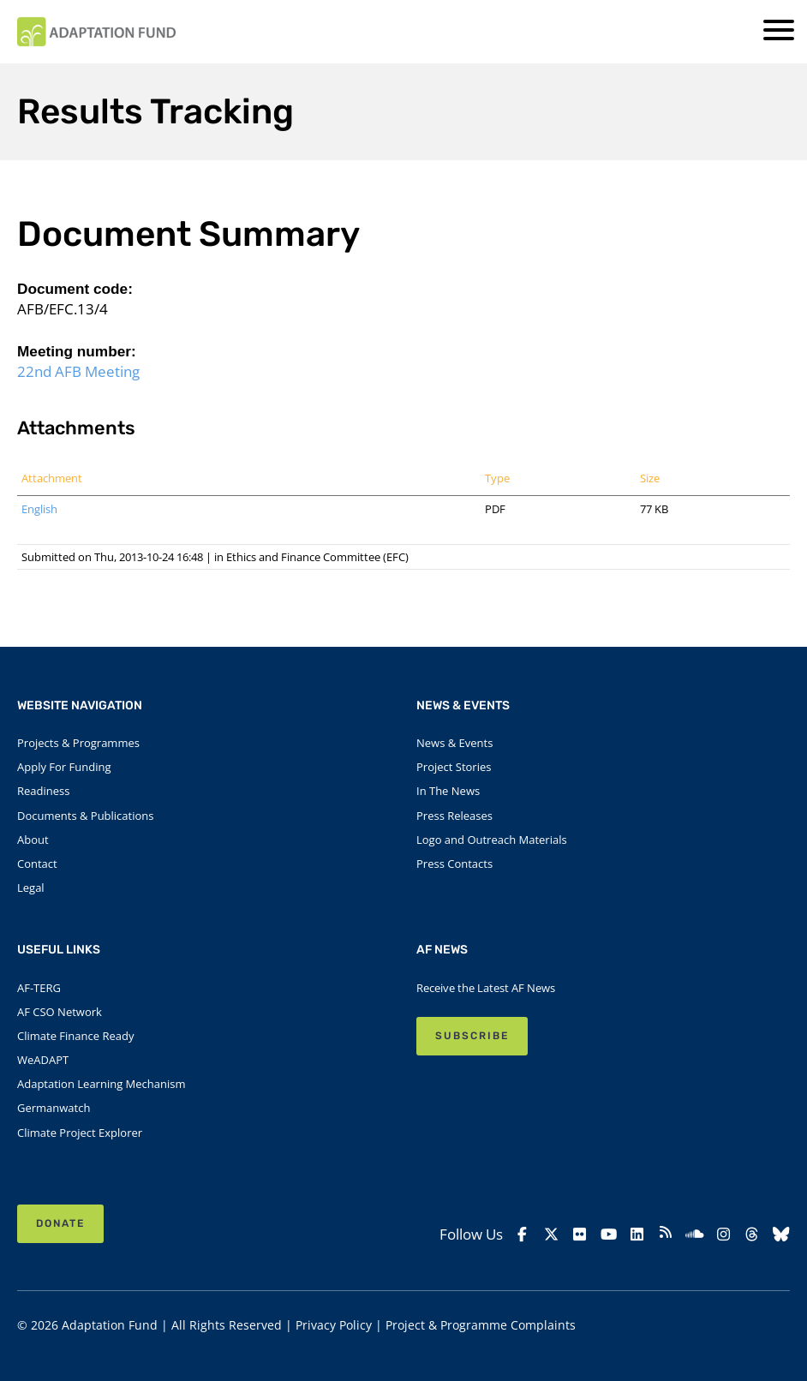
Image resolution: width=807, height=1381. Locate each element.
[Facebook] (522, 1234)
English (39, 509)
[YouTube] (608, 1234)
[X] (550, 1234)
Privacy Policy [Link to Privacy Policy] (334, 1325)
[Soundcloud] (694, 1234)
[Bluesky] (780, 1234)
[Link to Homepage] (96, 32)
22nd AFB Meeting (78, 371)
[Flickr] (580, 1234)
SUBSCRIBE (472, 1036)
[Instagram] (723, 1234)
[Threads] (752, 1234)
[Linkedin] (637, 1234)
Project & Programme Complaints (481, 1325)
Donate (60, 1223)
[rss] (665, 1234)
